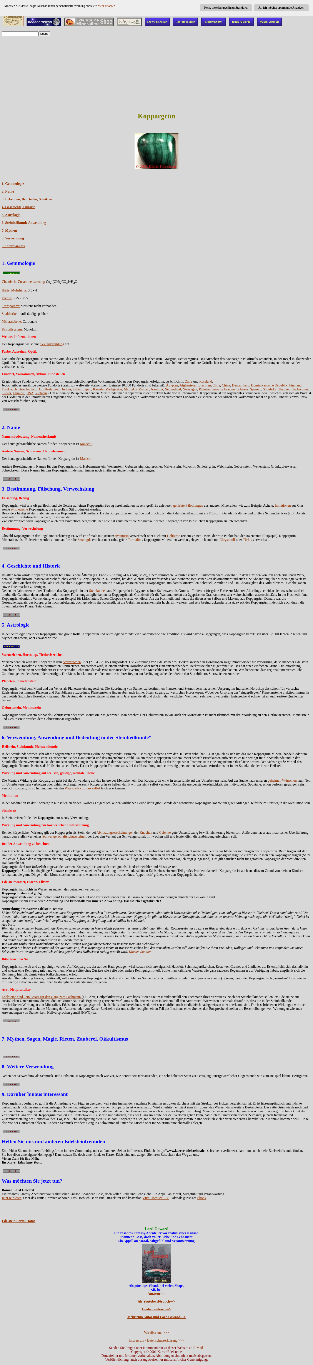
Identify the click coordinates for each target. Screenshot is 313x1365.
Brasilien (204, 385)
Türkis (247, 540)
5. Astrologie (11, 215)
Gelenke (165, 832)
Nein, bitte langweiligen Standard (226, 7)
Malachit (86, 444)
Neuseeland (173, 389)
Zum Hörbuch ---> (156, 1198)
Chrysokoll (227, 540)
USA (30, 393)
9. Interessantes (13, 246)
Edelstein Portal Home (18, 1221)
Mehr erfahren (106, 6)
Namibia (157, 389)
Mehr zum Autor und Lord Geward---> (156, 1317)
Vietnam (41, 393)
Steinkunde (97, 590)
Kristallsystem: (13, 329)
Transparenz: (11, 306)
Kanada (98, 389)
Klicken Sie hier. (140, 952)
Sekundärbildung (52, 344)
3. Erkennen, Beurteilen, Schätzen (27, 199)
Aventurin (122, 536)
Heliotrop (173, 536)
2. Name (8, 191)
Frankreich (9, 389)
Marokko (130, 389)
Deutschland (240, 385)
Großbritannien (49, 389)
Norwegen (190, 389)
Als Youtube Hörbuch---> (156, 1301)
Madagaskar (113, 389)
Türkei (6, 393)
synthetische (19, 509)
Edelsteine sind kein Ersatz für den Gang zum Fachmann (42, 997)
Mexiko (143, 389)
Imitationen (283, 505)
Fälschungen (194, 505)
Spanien (255, 389)
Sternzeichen (72, 662)
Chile (216, 385)
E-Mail (198, 1348)
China (226, 385)
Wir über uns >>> (156, 1332)
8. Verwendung (13, 238)
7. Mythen (9, 230)
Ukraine (18, 393)
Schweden (227, 389)
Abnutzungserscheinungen (115, 832)
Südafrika (269, 389)
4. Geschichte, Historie (18, 207)
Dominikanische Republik (269, 385)
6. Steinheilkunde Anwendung (24, 222)
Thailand (284, 389)
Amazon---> (156, 1293)
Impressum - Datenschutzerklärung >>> (156, 1340)
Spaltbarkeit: (11, 314)
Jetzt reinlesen (12, 1198)
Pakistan (205, 389)
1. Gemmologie (13, 183)
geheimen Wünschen (282, 780)
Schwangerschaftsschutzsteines (64, 836)
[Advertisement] (156, 69)
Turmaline (135, 540)
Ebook (201, 1198)
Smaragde (84, 540)
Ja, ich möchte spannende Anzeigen (281, 7)
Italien (77, 389)
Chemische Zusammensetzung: (23, 281)
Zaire (188, 381)
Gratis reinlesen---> (156, 1309)
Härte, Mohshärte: (15, 290)
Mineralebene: (12, 321)
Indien (66, 389)
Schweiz (242, 389)
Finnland (295, 385)
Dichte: (7, 298)
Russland (205, 381)
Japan (87, 389)
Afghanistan (188, 385)
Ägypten (172, 385)
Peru (215, 389)
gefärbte (179, 505)
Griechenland (27, 389)
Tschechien (300, 389)
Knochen (146, 832)
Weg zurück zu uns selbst (82, 788)
